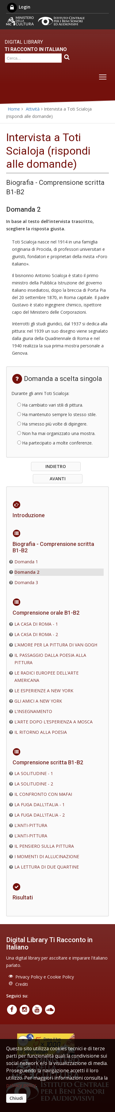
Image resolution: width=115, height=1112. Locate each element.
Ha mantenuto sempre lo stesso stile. (59, 414)
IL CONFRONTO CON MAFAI (43, 794)
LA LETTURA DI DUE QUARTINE (46, 867)
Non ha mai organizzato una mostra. (58, 433)
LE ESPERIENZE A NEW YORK (43, 690)
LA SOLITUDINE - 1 (33, 773)
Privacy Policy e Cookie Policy (44, 977)
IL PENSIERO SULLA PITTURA (44, 846)
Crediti (21, 984)
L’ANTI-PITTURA (30, 825)
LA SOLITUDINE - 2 (33, 784)
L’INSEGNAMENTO (33, 711)
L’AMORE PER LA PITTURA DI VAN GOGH (55, 645)
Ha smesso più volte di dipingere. (54, 424)
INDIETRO (55, 466)
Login (18, 7)
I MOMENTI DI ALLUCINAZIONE (46, 856)
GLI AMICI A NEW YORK (38, 701)
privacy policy (21, 1085)
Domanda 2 (26, 572)
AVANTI (58, 478)
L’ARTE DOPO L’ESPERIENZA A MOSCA (53, 722)
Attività (33, 109)
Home (14, 109)
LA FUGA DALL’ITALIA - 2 (39, 815)
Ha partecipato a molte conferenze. (57, 443)
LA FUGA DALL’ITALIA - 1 (39, 804)
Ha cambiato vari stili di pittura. (52, 405)
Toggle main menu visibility (103, 76)
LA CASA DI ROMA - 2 (36, 634)
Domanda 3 (26, 582)
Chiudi (16, 1098)
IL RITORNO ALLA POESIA (40, 732)
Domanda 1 (26, 562)
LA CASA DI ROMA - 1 (36, 624)
